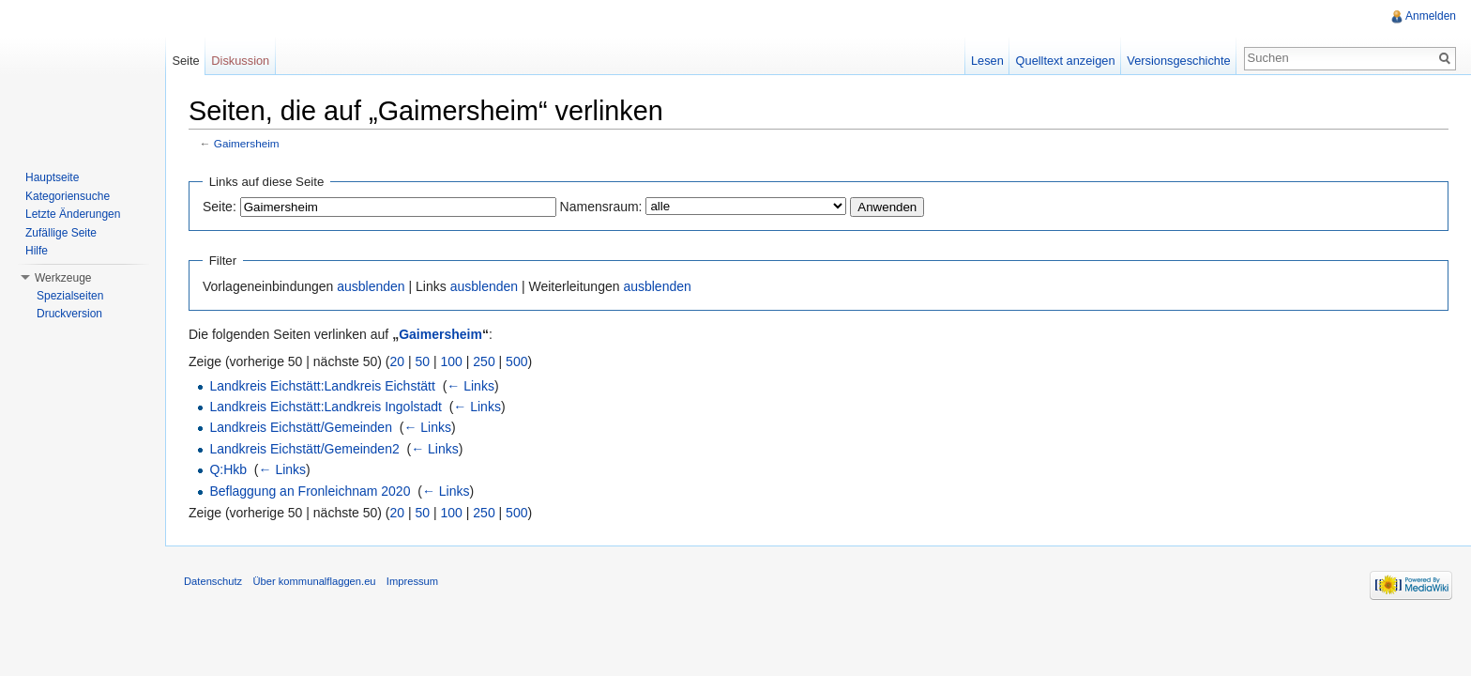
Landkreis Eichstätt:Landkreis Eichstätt (321, 385)
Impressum (412, 581)
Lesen (987, 61)
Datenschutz (213, 581)
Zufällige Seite (61, 232)
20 (397, 361)
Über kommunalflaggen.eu (313, 581)
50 (423, 361)
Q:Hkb (228, 469)
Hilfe (36, 250)
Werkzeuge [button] (63, 277)
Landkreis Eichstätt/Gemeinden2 (304, 448)
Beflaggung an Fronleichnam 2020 (309, 491)
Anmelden (1430, 16)
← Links (470, 385)
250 (483, 361)
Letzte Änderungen (72, 214)
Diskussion (240, 61)
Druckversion (69, 313)
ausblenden (370, 286)
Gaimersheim (247, 143)
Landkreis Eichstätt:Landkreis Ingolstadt (325, 406)
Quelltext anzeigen (1065, 61)
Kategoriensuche (67, 196)
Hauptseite (52, 177)
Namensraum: (601, 206)
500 (516, 361)
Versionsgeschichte (1178, 61)
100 (452, 361)
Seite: (219, 206)
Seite (185, 61)
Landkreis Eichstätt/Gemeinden (300, 427)
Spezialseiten (70, 295)
